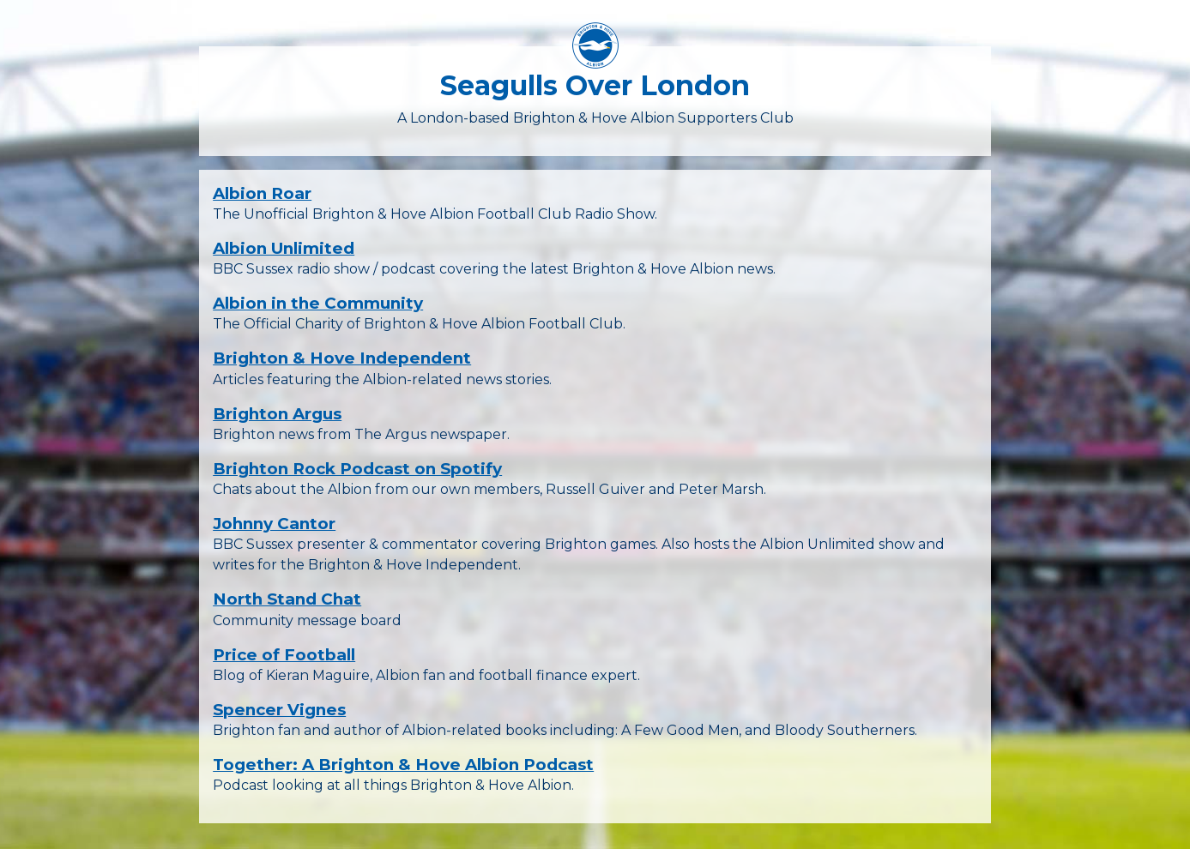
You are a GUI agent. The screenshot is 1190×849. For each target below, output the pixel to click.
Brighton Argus (277, 414)
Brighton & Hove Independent (342, 358)
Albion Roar (262, 193)
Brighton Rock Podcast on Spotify (357, 469)
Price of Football (284, 655)
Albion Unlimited (283, 248)
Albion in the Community (318, 303)
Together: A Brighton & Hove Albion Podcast (403, 764)
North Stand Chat (287, 599)
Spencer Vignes (279, 710)
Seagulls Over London (595, 85)
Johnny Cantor (274, 523)
